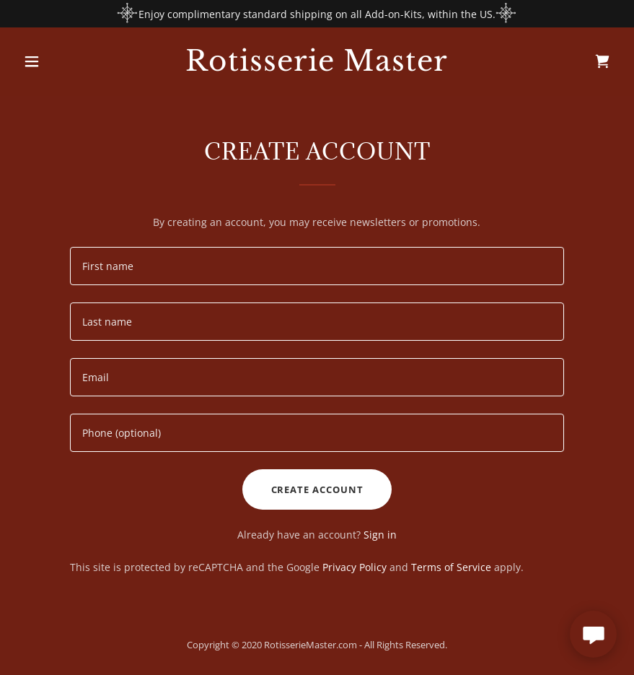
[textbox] (317, 266)
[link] (316, 67)
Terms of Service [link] (451, 567)
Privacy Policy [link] (354, 567)
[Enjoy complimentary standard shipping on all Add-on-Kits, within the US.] (317, 14)
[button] (62, 61)
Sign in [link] (380, 534)
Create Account (317, 489)
